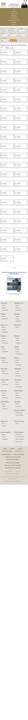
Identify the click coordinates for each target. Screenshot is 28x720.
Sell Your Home (19, 690)
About (20, 684)
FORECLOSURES (14, 18)
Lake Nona (3, 626)
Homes (3, 540)
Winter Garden (5, 615)
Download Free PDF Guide (14, 520)
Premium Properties (19, 645)
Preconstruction (13, 695)
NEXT (14, 503)
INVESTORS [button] (14, 16)
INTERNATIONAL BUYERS (14, 20)
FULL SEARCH (14, 13)
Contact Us (19, 686)
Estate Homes (19, 648)
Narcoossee (17, 637)
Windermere (17, 604)
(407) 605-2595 (8, 706)
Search (12, 684)
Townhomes (5, 545)
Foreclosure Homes (13, 698)
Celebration (4, 538)
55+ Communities (20, 672)
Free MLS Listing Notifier (12, 700)
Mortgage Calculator (12, 692)
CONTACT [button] (14, 24)
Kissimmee (4, 571)
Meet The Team (7, 686)
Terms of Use (16, 716)
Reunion (16, 593)
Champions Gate (18, 538)
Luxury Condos (19, 650)
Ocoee (2, 582)
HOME (14, 9)
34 (22, 501)
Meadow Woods (18, 626)
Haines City (17, 560)
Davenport (17, 549)
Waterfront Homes (19, 656)
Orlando (16, 582)
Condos (4, 543)
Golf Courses (4, 656)
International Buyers (12, 703)
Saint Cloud (4, 604)
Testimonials (5, 690)
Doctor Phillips (5, 637)
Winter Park (17, 615)
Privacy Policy (9, 716)
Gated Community (6, 667)
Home (5, 684)
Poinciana (3, 593)
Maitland (16, 571)
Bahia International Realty (12, 709)
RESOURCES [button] (14, 22)
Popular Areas (19, 677)
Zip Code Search (20, 674)
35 (25, 501)
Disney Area (4, 560)
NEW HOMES (14, 11)
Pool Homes (19, 670)
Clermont (3, 549)
